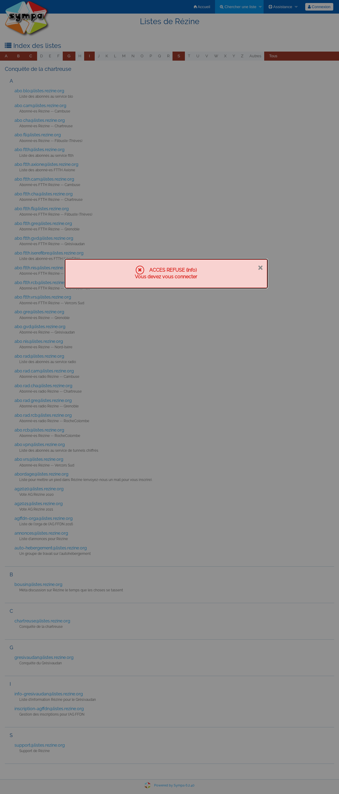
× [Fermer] (260, 267)
